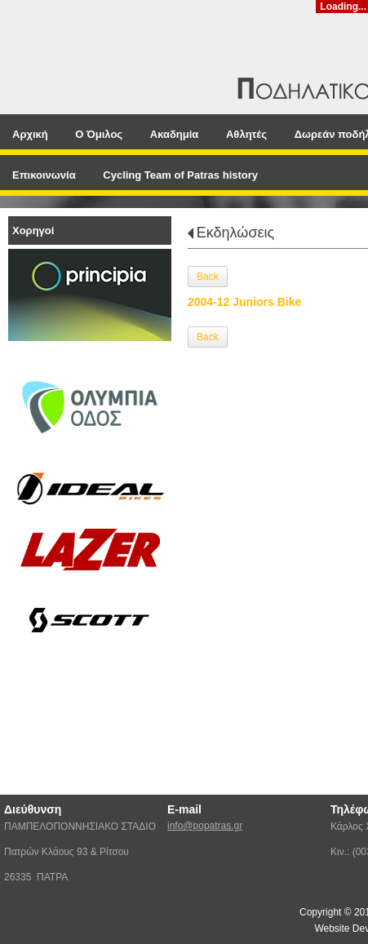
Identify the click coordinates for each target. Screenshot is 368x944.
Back (208, 276)
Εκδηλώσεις (235, 232)
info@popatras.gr (204, 825)
